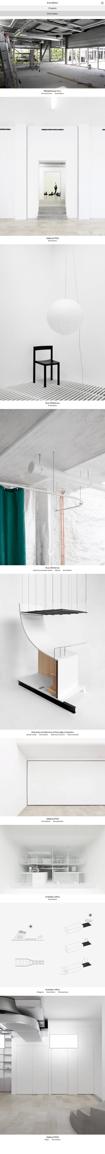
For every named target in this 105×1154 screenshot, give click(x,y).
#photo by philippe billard (42, 570)
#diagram (40, 992)
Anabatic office (52, 896)
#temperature (58, 821)
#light (47, 1139)
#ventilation (59, 93)
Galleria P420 (52, 238)
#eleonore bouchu (58, 734)
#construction (46, 93)
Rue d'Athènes (52, 403)
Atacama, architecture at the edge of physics (52, 732)
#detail (57, 570)
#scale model (31, 734)
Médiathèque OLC (52, 90)
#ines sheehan (73, 734)
